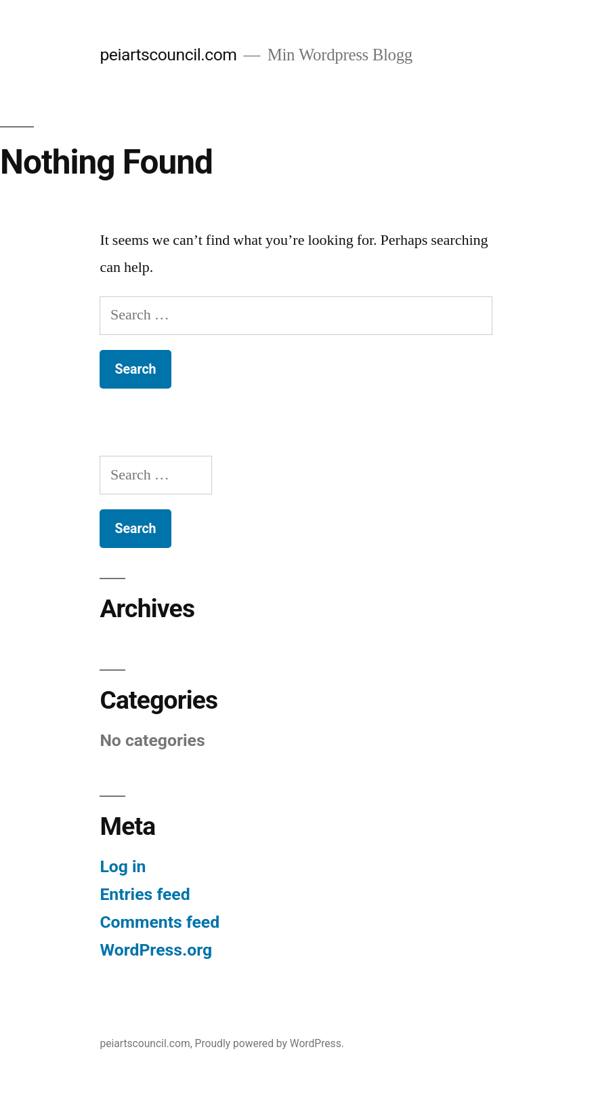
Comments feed (159, 922)
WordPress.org (156, 950)
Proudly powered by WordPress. (269, 1043)
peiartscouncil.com (168, 54)
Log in (123, 866)
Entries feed (145, 894)
